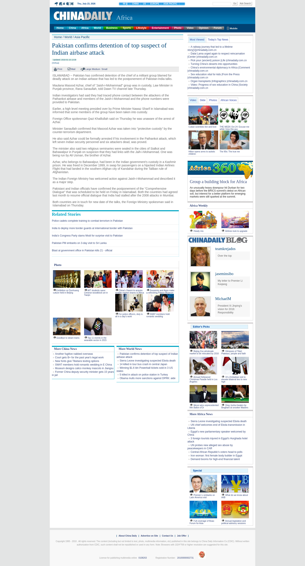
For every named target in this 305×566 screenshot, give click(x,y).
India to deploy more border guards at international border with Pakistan (92, 228)
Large (88, 69)
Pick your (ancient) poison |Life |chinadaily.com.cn (219, 60)
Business (111, 27)
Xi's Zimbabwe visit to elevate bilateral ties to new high (234, 379)
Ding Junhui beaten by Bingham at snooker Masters (234, 406)
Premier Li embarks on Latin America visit (202, 496)
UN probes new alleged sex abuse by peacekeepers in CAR (210, 447)
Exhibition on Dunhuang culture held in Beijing (66, 291)
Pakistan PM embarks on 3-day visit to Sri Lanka (79, 243)
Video (190, 27)
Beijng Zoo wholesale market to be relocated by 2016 (204, 352)
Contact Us (167, 536)
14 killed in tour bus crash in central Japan (143, 364)
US (144, 4)
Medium (96, 69)
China (72, 27)
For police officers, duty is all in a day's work (129, 315)
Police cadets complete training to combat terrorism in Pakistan (87, 220)
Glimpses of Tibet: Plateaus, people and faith (233, 352)
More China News (65, 348)
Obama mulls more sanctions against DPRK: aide (147, 378)
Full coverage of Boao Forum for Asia (202, 522)
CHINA (135, 4)
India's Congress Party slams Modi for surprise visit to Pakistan (87, 235)
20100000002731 (185, 558)
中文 (125, 3)
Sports (127, 27)
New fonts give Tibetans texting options (77, 361)
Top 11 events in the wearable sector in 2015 (95, 339)
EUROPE (154, 4)
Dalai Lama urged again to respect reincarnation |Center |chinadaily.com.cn (216, 55)
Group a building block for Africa (218, 181)
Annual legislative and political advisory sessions (233, 522)
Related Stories (66, 214)
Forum (218, 27)
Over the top (225, 255)
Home (60, 27)
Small (104, 69)
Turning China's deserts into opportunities (214, 64)
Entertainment (160, 27)
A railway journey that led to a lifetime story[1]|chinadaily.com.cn (210, 48)
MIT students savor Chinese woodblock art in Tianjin (96, 292)
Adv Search (245, 3)
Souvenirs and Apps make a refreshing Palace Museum (160, 291)
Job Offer (181, 536)
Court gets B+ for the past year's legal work (79, 357)
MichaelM (223, 299)
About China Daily (128, 536)
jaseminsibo (224, 274)
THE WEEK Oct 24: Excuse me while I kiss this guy (234, 128)
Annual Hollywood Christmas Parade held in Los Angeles (203, 379)
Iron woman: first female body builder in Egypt (216, 455)
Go (234, 3)
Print (59, 69)
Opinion (203, 27)
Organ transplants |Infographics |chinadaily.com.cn (219, 81)
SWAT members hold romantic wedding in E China (83, 364)
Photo (177, 27)
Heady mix (199, 231)
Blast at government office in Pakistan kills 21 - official (82, 250)
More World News (130, 348)
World (97, 27)
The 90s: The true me (230, 151)
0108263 (143, 558)
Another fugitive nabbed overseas (74, 353)
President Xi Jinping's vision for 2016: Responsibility (230, 309)
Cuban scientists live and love (203, 127)
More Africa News (201, 414)
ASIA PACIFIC (170, 4)
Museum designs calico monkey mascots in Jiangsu (84, 368)
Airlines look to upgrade (236, 231)
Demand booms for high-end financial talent (215, 459)
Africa (85, 27)
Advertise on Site (149, 536)
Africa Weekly (199, 205)
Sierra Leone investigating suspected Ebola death (148, 360)
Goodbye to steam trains (67, 338)
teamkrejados (225, 249)
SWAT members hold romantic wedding (158, 315)
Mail (73, 69)
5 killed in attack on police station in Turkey (144, 374)
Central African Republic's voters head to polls (216, 452)
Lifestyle (141, 27)
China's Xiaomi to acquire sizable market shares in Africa (129, 291)
